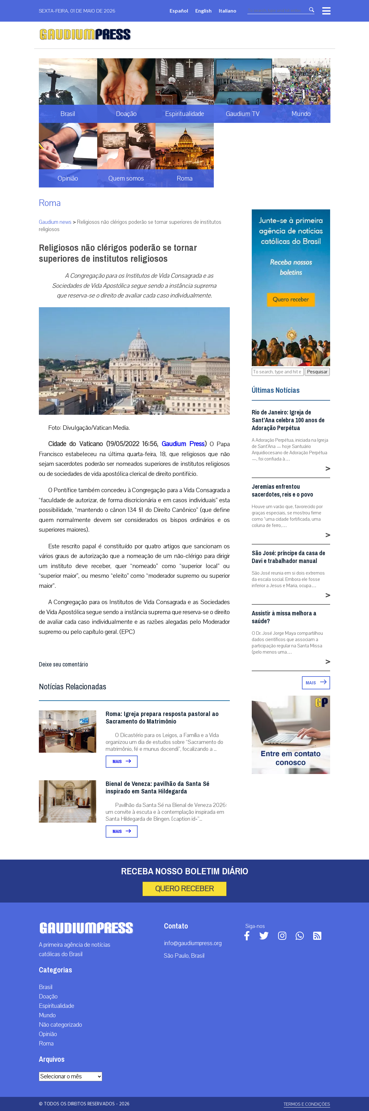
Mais (122, 762)
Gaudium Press (183, 444)
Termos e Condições (307, 1104)
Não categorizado (60, 1025)
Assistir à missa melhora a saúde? (284, 617)
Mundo (47, 1015)
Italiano (227, 10)
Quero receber (184, 889)
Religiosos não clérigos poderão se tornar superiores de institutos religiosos (118, 253)
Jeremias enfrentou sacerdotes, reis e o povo (282, 490)
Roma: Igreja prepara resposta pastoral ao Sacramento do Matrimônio (162, 717)
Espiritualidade (56, 1006)
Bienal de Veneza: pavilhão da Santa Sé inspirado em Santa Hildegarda (157, 787)
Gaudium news (55, 222)
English (203, 10)
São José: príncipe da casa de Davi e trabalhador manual (288, 557)
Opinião (48, 1034)
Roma (50, 203)
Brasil (45, 987)
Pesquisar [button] (317, 372)
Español (179, 10)
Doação (48, 997)
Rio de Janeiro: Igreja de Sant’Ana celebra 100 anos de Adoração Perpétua (288, 420)
